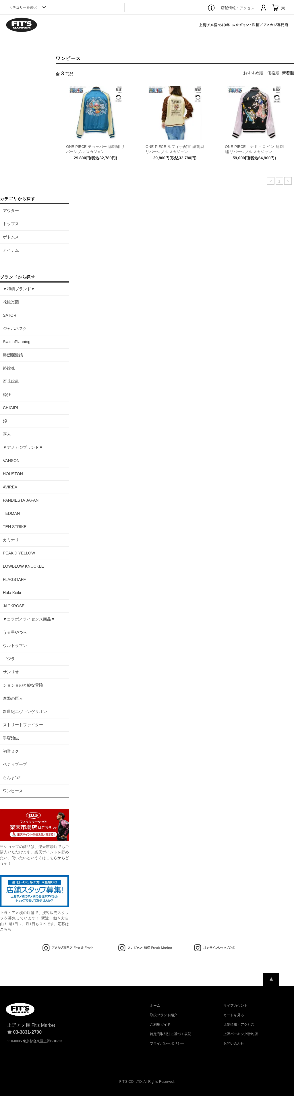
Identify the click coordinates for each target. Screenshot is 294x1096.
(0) (278, 8)
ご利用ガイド (160, 1024)
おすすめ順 (253, 73)
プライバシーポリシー (167, 1043)
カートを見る (233, 1015)
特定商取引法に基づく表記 (170, 1034)
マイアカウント (235, 1006)
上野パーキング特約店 (240, 1034)
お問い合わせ (233, 1043)
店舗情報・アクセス (237, 8)
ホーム (155, 1006)
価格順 (273, 73)
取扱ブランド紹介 (163, 1015)
